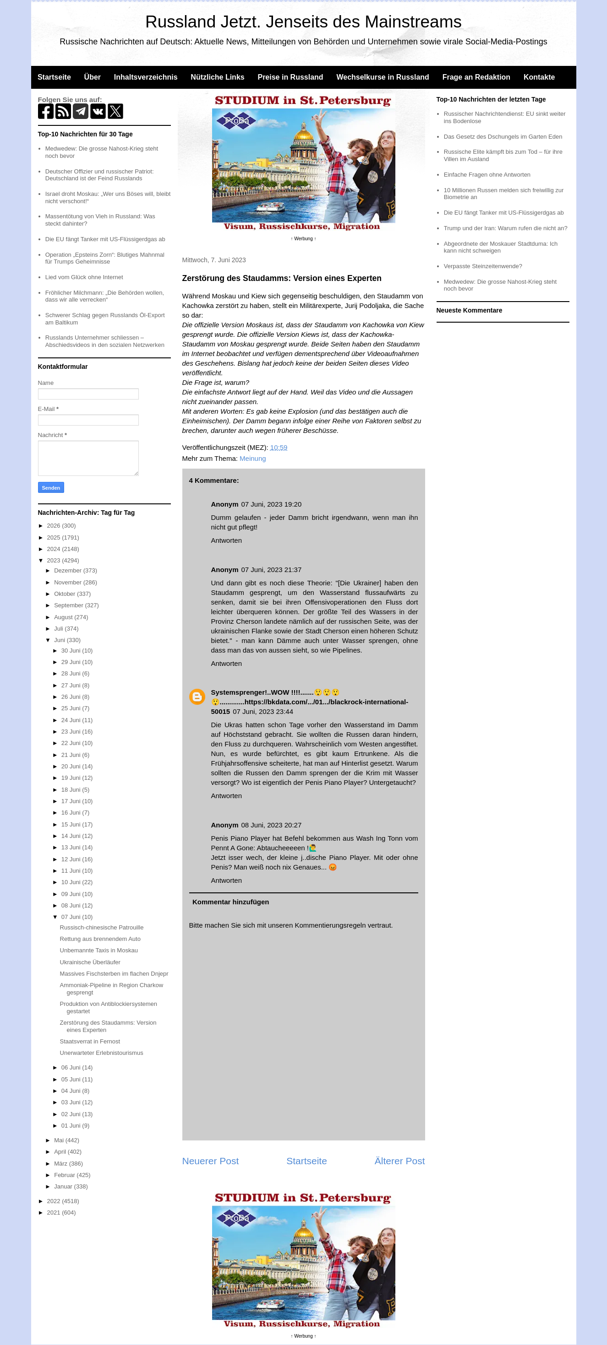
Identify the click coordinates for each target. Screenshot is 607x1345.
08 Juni (71, 905)
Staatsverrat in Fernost (90, 1041)
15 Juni (71, 824)
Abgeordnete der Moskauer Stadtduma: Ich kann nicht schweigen (501, 247)
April (61, 1151)
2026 (54, 525)
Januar (64, 1186)
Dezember (68, 570)
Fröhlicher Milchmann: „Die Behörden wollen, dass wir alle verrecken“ (104, 296)
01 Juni (71, 1125)
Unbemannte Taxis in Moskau (99, 950)
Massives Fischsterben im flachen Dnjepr (114, 973)
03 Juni (71, 1102)
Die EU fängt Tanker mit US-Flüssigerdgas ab (105, 239)
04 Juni (71, 1090)
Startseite (54, 77)
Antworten (226, 540)
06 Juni (71, 1067)
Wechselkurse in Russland (382, 77)
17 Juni (71, 801)
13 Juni (71, 847)
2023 (54, 560)
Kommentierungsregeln (330, 925)
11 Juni (71, 870)
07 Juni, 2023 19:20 (271, 504)
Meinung (253, 458)
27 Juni (71, 685)
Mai (60, 1140)
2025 (54, 537)
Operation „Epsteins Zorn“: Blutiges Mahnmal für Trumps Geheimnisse (104, 258)
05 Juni (71, 1079)
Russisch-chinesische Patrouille (102, 927)
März (61, 1163)
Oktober (65, 593)
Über (92, 77)
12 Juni (71, 859)
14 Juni (71, 835)
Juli (59, 628)
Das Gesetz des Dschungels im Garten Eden (503, 136)
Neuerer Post (210, 1161)
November (68, 582)
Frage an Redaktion (476, 77)
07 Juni (71, 916)
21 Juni (71, 754)
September (69, 605)
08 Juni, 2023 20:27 (271, 825)
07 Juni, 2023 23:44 (263, 711)
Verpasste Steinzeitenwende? (483, 266)
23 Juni (71, 731)
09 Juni (71, 894)
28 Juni (71, 673)
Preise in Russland (290, 77)
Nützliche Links (217, 77)
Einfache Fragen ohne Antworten (487, 174)
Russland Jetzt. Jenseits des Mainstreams (303, 21)
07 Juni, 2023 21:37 (271, 569)
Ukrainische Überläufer (90, 962)
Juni (60, 640)
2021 (54, 1212)
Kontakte (539, 77)
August (64, 617)
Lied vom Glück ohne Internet (84, 277)
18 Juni (71, 789)
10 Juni (71, 882)
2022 (54, 1201)
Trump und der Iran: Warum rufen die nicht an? (506, 228)
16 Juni (71, 812)
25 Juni (71, 708)
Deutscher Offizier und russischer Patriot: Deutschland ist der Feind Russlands (99, 175)
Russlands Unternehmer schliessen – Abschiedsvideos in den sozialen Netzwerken (104, 341)
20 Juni (71, 766)
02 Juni (71, 1114)
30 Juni (71, 650)
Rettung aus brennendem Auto (100, 938)
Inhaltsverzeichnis (146, 77)
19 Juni (71, 777)
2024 (54, 549)
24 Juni (71, 720)
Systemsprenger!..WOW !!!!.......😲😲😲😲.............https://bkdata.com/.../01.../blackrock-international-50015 (310, 701)
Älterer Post (400, 1161)
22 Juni (71, 743)
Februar (65, 1175)
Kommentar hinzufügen (230, 902)
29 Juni (71, 662)
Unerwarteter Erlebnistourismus (101, 1052)
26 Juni (71, 696)
